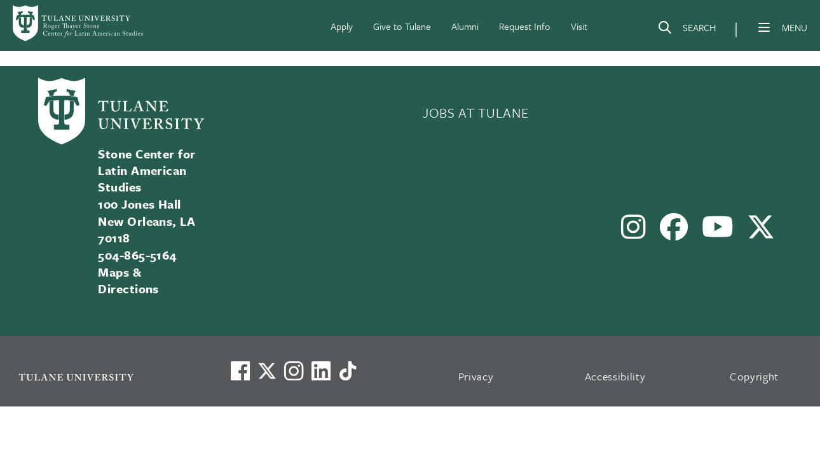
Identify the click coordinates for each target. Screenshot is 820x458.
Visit (579, 26)
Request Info (524, 26)
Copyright (754, 376)
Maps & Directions (128, 280)
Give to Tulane (402, 26)
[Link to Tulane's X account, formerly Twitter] (267, 370)
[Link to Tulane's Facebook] (293, 370)
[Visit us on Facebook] (240, 370)
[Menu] (764, 27)
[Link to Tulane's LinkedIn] (321, 370)
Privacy (476, 376)
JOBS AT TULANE (475, 112)
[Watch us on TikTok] (347, 370)
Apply (342, 26)
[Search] (686, 30)
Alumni (465, 26)
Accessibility (615, 376)
